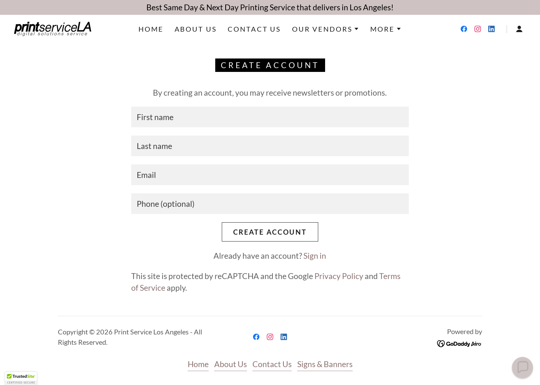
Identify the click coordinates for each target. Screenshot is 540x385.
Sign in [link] (314, 255)
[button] (325, 29)
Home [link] (150, 29)
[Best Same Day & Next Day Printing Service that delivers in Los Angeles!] (270, 7)
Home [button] (198, 364)
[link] (52, 28)
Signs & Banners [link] (325, 364)
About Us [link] (196, 29)
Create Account (270, 232)
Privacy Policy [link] (338, 276)
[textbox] (269, 117)
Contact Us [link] (254, 29)
